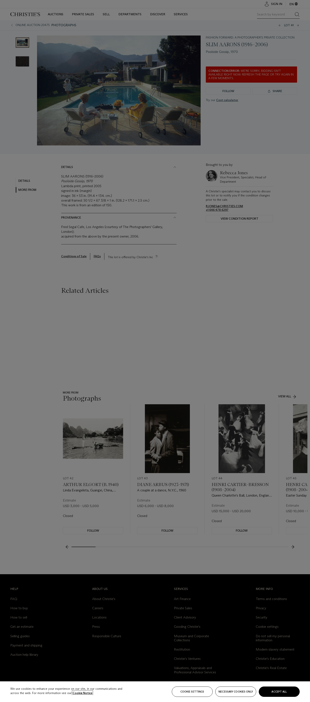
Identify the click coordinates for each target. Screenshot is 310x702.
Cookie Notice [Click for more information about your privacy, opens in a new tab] (82, 693)
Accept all (279, 691)
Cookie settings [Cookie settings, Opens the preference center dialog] (192, 691)
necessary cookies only (236, 691)
